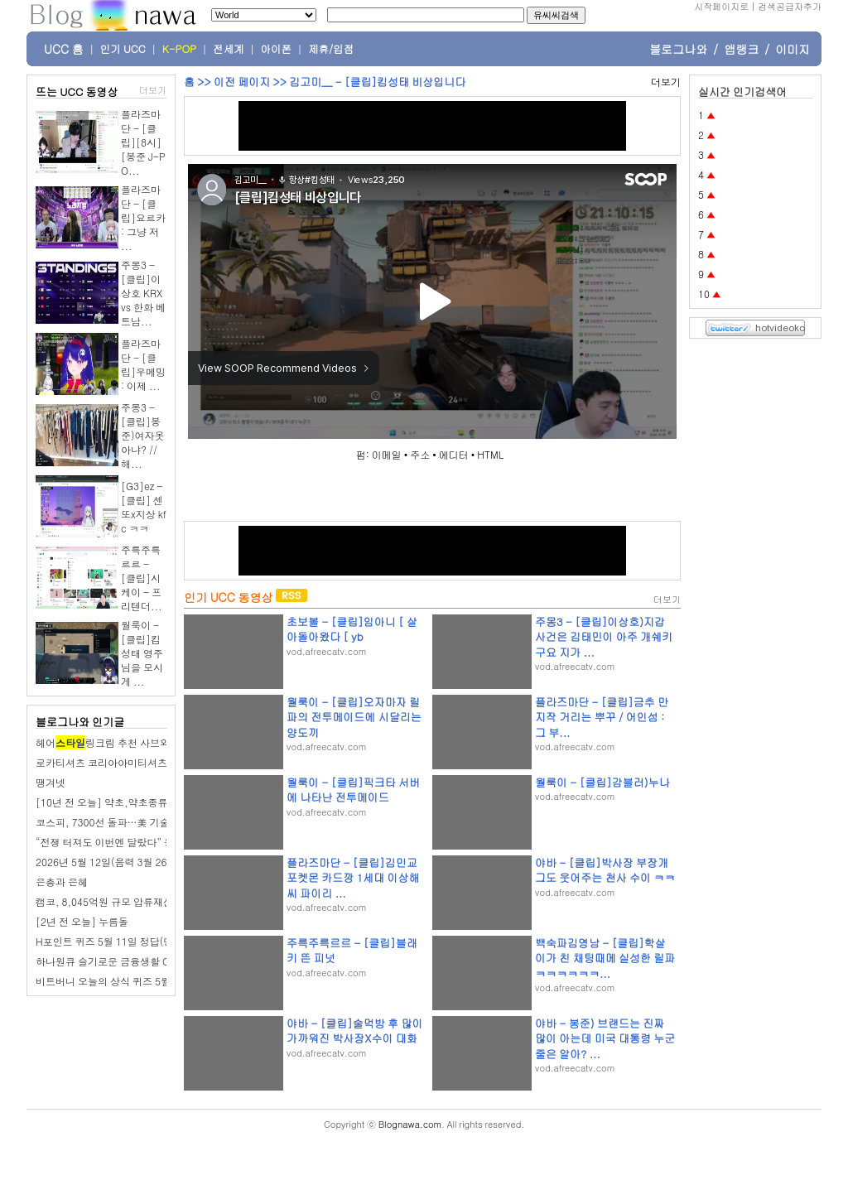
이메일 (387, 454)
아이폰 (276, 48)
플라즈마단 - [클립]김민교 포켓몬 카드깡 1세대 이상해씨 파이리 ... (353, 877)
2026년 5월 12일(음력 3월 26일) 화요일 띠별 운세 (147, 862)
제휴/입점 (331, 48)
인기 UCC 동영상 (228, 597)
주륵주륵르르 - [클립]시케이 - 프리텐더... (141, 577)
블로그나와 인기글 (80, 722)
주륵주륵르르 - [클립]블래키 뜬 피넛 (352, 950)
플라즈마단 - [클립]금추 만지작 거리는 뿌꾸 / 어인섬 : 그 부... (601, 716)
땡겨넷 (50, 782)
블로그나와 (678, 49)
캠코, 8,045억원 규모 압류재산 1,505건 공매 (135, 901)
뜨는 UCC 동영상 (77, 91)
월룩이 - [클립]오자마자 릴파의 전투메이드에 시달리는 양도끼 (354, 716)
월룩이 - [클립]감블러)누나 (602, 782)
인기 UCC (123, 48)
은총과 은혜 (62, 881)
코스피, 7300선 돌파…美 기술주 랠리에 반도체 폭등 (151, 822)
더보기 (152, 90)
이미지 (792, 49)
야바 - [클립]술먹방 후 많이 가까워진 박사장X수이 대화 (354, 1030)
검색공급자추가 (790, 6)
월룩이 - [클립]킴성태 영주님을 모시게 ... (142, 653)
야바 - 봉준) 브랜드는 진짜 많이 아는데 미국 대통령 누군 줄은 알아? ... (605, 1038)
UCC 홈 (64, 49)
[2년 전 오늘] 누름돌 (82, 921)
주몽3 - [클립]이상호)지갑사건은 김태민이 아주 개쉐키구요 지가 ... (603, 636)
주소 (420, 454)
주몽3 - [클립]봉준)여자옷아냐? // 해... (143, 435)
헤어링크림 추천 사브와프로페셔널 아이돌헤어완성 (164, 742)
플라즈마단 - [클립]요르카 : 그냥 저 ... (143, 217)
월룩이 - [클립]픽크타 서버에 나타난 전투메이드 (353, 789)
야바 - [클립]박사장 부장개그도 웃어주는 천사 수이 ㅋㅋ (605, 870)
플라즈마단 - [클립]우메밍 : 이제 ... (143, 364)
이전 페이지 (242, 81)
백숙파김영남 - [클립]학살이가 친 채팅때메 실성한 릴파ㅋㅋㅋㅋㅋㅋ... (605, 957)
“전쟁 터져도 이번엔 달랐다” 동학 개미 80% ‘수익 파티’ (158, 842)
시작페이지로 (721, 6)
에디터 (454, 454)
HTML (490, 454)
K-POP (179, 48)
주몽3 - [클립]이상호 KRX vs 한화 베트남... (143, 293)
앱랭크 (741, 49)
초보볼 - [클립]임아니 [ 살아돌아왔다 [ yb (352, 629)
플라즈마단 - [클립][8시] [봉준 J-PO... (143, 142)
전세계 (228, 48)
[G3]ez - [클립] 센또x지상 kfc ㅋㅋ (143, 507)
